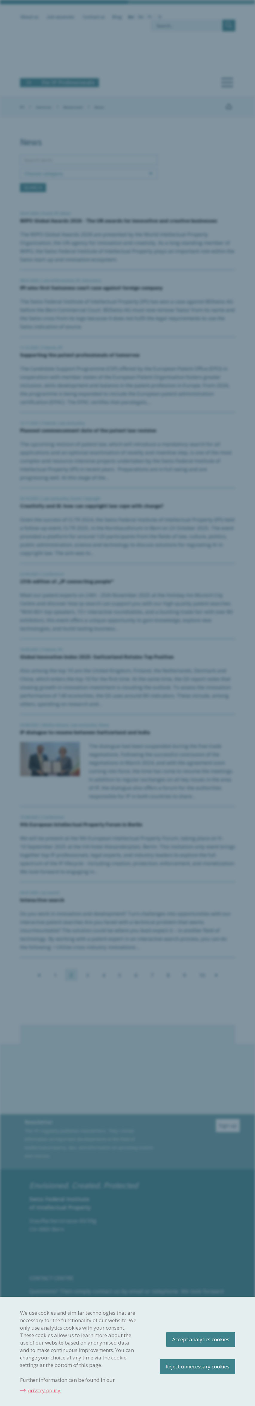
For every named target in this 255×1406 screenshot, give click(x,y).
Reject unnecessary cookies (197, 1366)
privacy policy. (45, 1390)
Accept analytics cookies (200, 1339)
